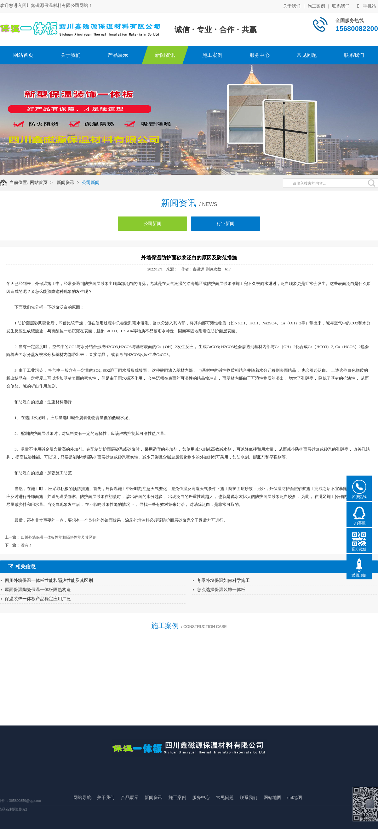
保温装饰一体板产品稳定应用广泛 (38, 598)
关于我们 (292, 5)
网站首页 (23, 55)
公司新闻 (94, 182)
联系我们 (341, 5)
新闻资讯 (165, 55)
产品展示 (118, 55)
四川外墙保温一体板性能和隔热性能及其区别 (58, 537)
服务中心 (259, 55)
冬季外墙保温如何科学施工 (223, 580)
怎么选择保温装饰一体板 (221, 589)
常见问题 (307, 55)
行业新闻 (225, 226)
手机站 (366, 5)
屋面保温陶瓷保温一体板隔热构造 (38, 589)
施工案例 (316, 5)
